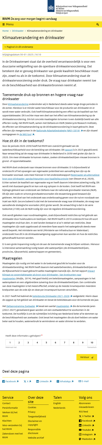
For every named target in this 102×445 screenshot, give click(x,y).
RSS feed (83, 411)
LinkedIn (91, 425)
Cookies (32, 407)
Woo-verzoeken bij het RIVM (12, 427)
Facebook (91, 421)
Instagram (91, 434)
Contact (6, 403)
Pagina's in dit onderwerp (20, 46)
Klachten (7, 420)
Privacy (31, 411)
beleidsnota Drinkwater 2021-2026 (52, 296)
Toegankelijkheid (37, 416)
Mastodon (91, 439)
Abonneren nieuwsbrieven (86, 405)
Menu (10, 24)
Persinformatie (10, 407)
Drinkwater (18, 30)
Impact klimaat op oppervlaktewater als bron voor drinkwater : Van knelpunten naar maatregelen (48, 274)
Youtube (91, 430)
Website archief (36, 437)
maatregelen (64, 306)
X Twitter (91, 416)
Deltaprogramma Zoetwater (22, 306)
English (57, 403)
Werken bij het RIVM (9, 414)
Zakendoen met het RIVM (12, 435)
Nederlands (59, 407)
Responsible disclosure (34, 431)
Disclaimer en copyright (35, 423)
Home (5, 30)
